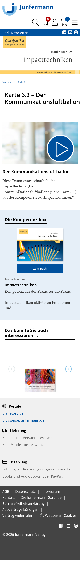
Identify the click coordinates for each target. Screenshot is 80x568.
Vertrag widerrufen (18, 515)
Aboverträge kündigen (20, 509)
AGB (6, 491)
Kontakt (9, 497)
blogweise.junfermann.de (23, 420)
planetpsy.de (12, 413)
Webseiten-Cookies (58, 515)
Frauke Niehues (15, 279)
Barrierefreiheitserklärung (24, 503)
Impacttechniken (21, 285)
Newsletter (16, 33)
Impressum (51, 491)
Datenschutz (25, 491)
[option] (40, 55)
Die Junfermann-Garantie (42, 497)
